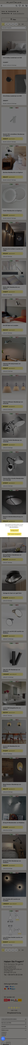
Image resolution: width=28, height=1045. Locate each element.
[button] (3, 1038)
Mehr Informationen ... (14, 527)
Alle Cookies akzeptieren (14, 534)
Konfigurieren (14, 530)
